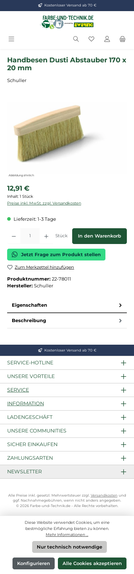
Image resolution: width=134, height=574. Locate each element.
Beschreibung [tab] (67, 320)
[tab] (67, 305)
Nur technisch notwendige (69, 547)
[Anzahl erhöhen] (46, 236)
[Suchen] (76, 39)
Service (18, 390)
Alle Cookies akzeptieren (92, 563)
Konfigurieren (33, 563)
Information (25, 403)
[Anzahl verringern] (13, 236)
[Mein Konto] (107, 39)
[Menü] (11, 39)
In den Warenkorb (99, 236)
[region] (67, 138)
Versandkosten (104, 495)
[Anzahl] (30, 236)
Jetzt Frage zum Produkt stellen (56, 254)
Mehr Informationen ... (67, 534)
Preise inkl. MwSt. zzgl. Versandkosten (44, 203)
